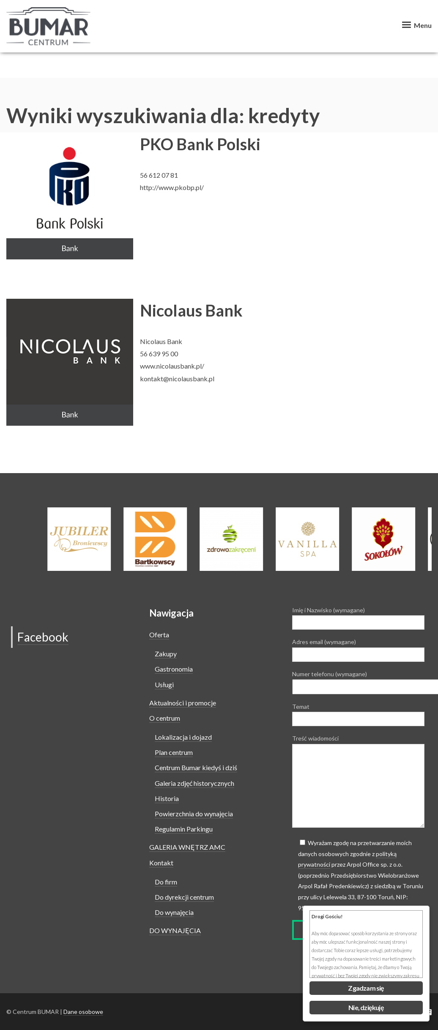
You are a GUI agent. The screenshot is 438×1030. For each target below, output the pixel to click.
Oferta (159, 635)
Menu (416, 25)
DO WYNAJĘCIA (175, 930)
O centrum (164, 718)
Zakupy (166, 654)
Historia (167, 798)
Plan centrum (174, 752)
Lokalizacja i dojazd (183, 737)
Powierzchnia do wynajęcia (194, 814)
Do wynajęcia (174, 912)
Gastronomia (174, 669)
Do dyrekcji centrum (184, 897)
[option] (240, 539)
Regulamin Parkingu (184, 829)
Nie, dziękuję (366, 1007)
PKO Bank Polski (200, 144)
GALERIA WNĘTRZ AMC (187, 847)
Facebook (42, 637)
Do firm (166, 882)
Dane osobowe (83, 1011)
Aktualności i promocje (182, 703)
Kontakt (161, 863)
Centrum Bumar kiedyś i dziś (196, 767)
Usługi (164, 684)
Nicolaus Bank (191, 310)
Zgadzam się (366, 988)
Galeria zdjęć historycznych (194, 783)
